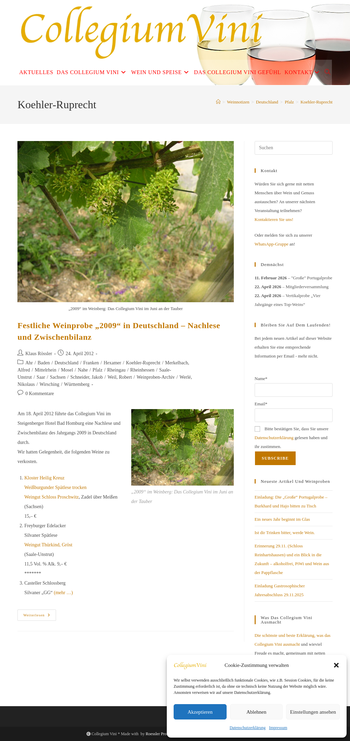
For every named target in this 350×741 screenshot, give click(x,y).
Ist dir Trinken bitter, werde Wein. (285, 532)
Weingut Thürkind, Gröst (48, 544)
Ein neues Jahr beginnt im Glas (282, 519)
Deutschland (67, 362)
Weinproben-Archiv (156, 377)
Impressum (278, 727)
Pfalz (98, 370)
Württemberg (76, 384)
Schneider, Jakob (86, 377)
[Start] (218, 101)
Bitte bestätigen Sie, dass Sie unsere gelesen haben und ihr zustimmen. (291, 437)
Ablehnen (256, 712)
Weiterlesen (39, 617)
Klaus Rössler (38, 353)
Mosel (67, 370)
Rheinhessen (142, 370)
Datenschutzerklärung (248, 727)
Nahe (83, 370)
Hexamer (112, 362)
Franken (91, 362)
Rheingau (116, 370)
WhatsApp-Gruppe (271, 244)
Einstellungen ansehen (313, 712)
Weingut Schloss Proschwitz (51, 497)
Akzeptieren (200, 712)
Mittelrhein (45, 370)
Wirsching (49, 384)
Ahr (29, 362)
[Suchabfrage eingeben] (294, 148)
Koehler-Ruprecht (316, 101)
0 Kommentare (39, 393)
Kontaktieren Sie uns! (274, 219)
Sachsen (58, 377)
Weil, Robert (120, 377)
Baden (44, 362)
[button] (336, 665)
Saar (41, 377)
